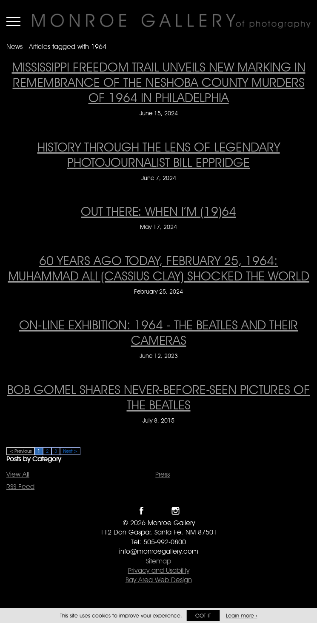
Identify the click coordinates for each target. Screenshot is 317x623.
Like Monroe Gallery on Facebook (141, 510)
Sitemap (158, 561)
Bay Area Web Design (159, 580)
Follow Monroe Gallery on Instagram (175, 510)
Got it (203, 615)
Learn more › (241, 615)
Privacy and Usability (158, 570)
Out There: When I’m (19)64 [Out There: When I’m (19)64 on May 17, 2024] (158, 211)
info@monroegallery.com (158, 551)
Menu (13, 21)
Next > (70, 451)
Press (162, 474)
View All (17, 474)
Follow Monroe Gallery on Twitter (158, 510)
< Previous (20, 451)
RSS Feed (20, 487)
